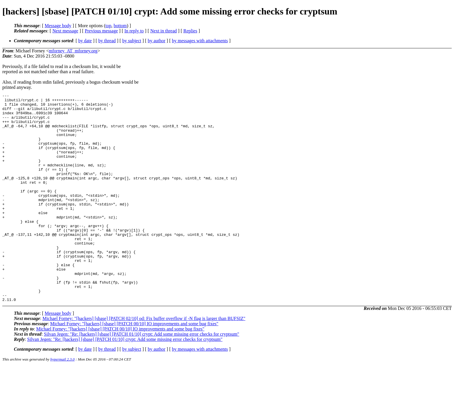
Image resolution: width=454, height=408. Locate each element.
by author (156, 40)
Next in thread (163, 30)
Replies (190, 30)
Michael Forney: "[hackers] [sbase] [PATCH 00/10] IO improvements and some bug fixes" (134, 365)
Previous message (101, 30)
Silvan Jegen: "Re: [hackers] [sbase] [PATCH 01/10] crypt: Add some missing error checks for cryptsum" (141, 375)
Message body (58, 25)
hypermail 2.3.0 (62, 401)
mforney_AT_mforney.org (73, 50)
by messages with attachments (200, 40)
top (108, 25)
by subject (131, 40)
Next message (65, 30)
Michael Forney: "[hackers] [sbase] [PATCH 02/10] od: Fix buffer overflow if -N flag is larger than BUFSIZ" (144, 360)
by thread (107, 40)
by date (85, 40)
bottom (120, 25)
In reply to (134, 30)
